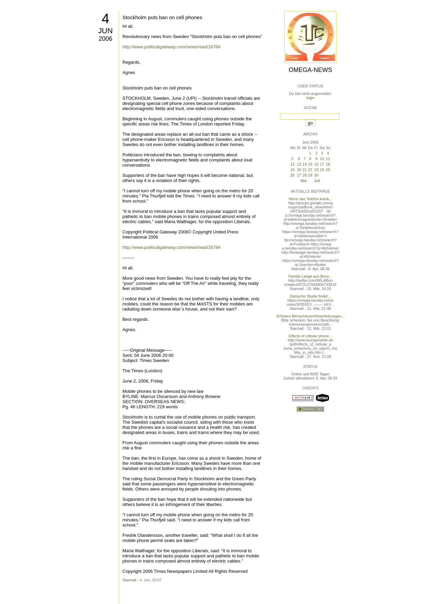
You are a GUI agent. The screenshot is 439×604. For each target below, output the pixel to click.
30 (316, 175)
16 (316, 164)
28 (304, 175)
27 (299, 175)
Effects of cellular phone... (310, 336)
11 (328, 159)
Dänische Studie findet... (310, 296)
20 (299, 170)
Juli (317, 181)
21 (304, 170)
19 (292, 170)
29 (310, 175)
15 (310, 164)
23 (316, 170)
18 (328, 164)
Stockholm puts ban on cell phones (162, 17)
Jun (105, 30)
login (310, 98)
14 (304, 164)
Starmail (129, 580)
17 (322, 164)
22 (310, 170)
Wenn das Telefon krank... (310, 199)
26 (292, 175)
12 (292, 164)
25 (328, 170)
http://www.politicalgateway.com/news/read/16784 (171, 46)
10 (322, 159)
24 (322, 170)
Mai (304, 181)
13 (299, 164)
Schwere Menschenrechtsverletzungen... (310, 316)
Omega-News (310, 70)
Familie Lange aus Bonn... (310, 276)
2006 (105, 38)
